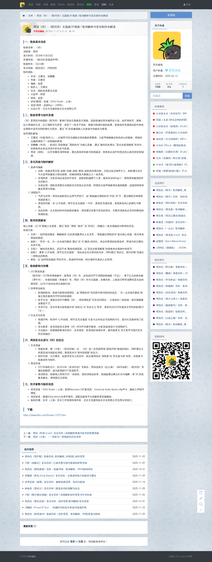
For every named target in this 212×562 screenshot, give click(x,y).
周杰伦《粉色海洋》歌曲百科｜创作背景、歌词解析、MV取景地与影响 (62, 513)
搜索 (187, 95)
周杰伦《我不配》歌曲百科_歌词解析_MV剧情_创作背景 (55, 456)
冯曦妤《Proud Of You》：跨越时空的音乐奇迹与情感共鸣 (55, 507)
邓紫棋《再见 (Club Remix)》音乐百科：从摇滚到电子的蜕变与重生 (60, 475)
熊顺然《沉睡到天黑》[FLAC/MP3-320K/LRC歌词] (182, 151)
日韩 (45, 4)
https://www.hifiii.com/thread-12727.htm (44, 415)
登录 (187, 4)
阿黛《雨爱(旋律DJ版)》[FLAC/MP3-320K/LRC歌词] (183, 170)
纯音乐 (70, 4)
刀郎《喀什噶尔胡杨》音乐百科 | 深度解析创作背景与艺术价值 (58, 494)
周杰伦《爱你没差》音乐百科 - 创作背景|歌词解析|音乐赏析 (57, 501)
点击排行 (159, 183)
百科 (104, 4)
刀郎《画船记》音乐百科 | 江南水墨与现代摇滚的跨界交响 (56, 462)
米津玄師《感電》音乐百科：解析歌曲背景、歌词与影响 (55, 481)
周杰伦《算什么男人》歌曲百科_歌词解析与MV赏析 (183, 298)
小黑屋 (171, 556)
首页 (30, 4)
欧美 (53, 4)
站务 (111, 4)
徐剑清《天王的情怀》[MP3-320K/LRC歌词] (179, 138)
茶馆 (96, 4)
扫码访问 (159, 336)
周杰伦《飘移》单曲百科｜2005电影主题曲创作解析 (184, 273)
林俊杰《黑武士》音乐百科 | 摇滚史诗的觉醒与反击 (52, 488)
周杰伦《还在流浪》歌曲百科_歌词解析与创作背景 (183, 292)
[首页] (24, 16)
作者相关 (159, 106)
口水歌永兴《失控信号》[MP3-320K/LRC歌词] (180, 113)
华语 (38, 4)
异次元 (80, 4)
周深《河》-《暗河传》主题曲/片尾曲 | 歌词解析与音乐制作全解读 (72, 15)
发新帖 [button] (171, 14)
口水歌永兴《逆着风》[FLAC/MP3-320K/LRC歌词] (182, 126)
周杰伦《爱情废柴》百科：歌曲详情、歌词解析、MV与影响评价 (59, 469)
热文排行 (159, 259)
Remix (61, 4)
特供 (89, 4)
